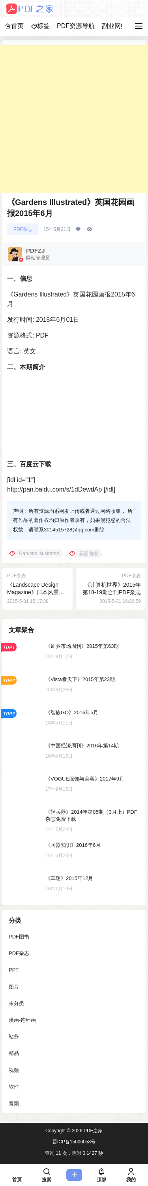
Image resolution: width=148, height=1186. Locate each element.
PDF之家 (92, 1130)
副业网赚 (114, 26)
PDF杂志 (22, 229)
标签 (40, 26)
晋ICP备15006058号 (74, 1142)
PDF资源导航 (76, 26)
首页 (14, 26)
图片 (14, 986)
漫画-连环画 (22, 1020)
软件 (14, 1086)
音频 (14, 1103)
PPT (14, 970)
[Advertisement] (74, 119)
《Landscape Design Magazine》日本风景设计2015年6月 (35, 592)
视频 (14, 1070)
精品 (14, 1053)
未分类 (16, 1003)
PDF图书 (19, 937)
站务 (14, 1037)
